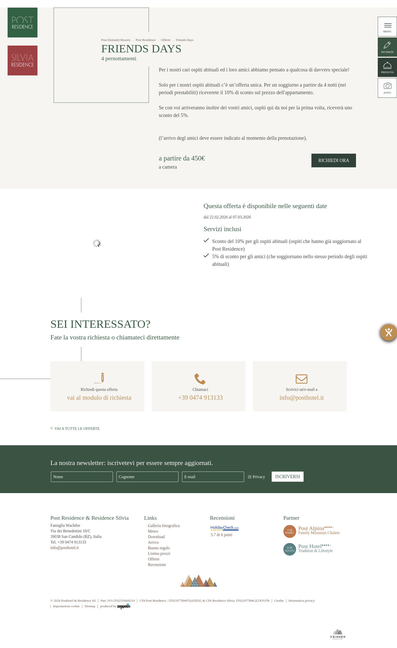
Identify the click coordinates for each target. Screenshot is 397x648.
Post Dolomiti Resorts (115, 40)
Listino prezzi (159, 553)
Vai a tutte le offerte (75, 429)
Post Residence (146, 40)
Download (156, 537)
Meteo (153, 531)
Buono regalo (159, 548)
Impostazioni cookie (66, 606)
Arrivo (153, 542)
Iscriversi (287, 476)
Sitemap (90, 606)
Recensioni (157, 564)
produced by (115, 606)
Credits (279, 600)
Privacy (259, 477)
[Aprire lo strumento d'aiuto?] (388, 332)
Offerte (165, 40)
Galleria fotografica (164, 525)
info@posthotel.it (302, 397)
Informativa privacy (302, 600)
